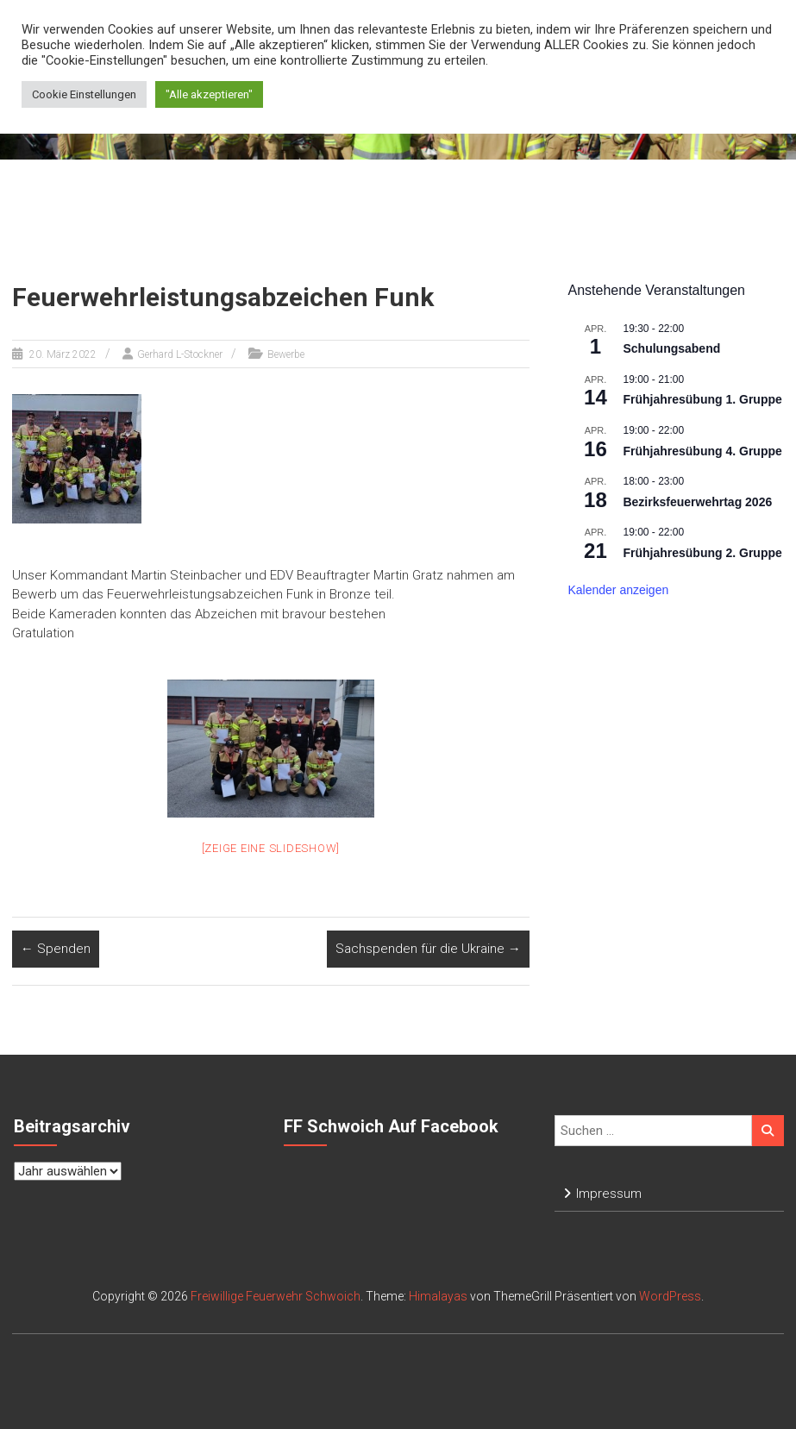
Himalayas (438, 1296)
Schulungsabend (671, 348)
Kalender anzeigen (617, 590)
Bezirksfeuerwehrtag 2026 (697, 502)
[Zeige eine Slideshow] (271, 848)
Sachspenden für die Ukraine (428, 948)
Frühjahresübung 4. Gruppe (702, 451)
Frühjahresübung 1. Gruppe (702, 399)
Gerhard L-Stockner (180, 354)
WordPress (670, 1296)
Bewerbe (285, 354)
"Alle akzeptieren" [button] (209, 94)
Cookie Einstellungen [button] (84, 94)
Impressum (609, 1193)
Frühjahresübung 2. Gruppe (702, 553)
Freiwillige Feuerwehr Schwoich (275, 1296)
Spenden (56, 948)
